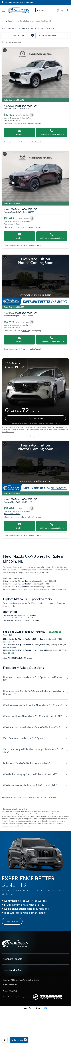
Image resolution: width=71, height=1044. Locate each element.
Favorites (19, 1039)
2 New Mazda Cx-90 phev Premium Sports (21, 581)
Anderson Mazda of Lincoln (17, 2)
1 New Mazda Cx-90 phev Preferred (18, 584)
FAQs (16, 991)
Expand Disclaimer (8, 432)
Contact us (25, 123)
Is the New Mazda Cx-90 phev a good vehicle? (26, 763)
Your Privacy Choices (35, 1008)
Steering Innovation (25, 997)
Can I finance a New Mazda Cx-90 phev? (23, 738)
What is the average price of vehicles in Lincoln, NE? (30, 774)
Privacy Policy (8, 991)
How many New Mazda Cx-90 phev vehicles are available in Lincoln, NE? (33, 693)
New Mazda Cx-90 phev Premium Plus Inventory (21, 620)
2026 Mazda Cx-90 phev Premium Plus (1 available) (26, 650)
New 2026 (20, 105)
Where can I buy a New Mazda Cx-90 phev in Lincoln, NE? (32, 716)
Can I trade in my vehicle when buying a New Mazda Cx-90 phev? (33, 751)
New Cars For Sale (12, 958)
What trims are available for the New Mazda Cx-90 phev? (32, 705)
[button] (58, 10)
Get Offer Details (35, 418)
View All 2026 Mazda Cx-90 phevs (17, 658)
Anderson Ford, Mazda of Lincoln (27, 980)
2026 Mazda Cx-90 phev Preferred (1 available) (24, 639)
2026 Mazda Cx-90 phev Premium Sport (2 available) (26, 644)
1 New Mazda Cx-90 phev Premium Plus (20, 586)
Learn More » (12, 921)
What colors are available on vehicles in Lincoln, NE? (30, 785)
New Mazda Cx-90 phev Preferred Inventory (19, 615)
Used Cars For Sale (13, 970)
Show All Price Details (13, 42)
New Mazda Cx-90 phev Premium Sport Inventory (21, 618)
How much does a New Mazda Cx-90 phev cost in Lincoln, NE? (32, 679)
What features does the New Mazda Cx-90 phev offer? (31, 727)
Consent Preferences (5, 1040)
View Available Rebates (12, 120)
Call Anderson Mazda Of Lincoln (52, 132)
